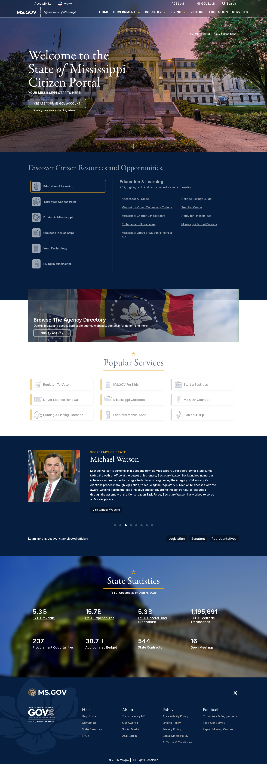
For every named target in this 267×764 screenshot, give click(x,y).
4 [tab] (131, 525)
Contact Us (89, 723)
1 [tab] (115, 525)
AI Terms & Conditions (177, 742)
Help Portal (89, 716)
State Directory (92, 729)
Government (124, 12)
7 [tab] (147, 525)
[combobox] (67, 3)
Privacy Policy (171, 729)
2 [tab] (120, 525)
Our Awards (130, 723)
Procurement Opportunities (53, 647)
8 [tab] (152, 525)
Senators (198, 538)
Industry (153, 12)
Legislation (176, 538)
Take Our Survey (214, 723)
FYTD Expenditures (99, 618)
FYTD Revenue (44, 618)
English (65, 3)
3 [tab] (125, 525)
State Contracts (150, 647)
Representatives (224, 538)
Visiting (198, 12)
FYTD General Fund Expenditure (152, 620)
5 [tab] (136, 525)
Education (218, 12)
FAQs (85, 736)
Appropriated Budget (101, 647)
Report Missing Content (218, 729)
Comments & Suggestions (220, 716)
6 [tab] (141, 525)
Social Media (130, 729)
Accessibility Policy (175, 716)
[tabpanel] (133, 481)
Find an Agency (52, 360)
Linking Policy (171, 723)
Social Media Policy (175, 736)
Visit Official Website (106, 509)
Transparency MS (133, 716)
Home (104, 12)
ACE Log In (129, 736)
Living (176, 12)
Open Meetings (202, 647)
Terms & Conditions (224, 33)
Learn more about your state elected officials (58, 538)
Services (240, 12)
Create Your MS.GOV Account (57, 103)
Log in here (69, 110)
